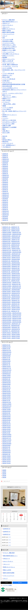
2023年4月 (5, 204)
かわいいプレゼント (7, 25)
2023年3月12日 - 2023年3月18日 (11, 302)
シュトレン (5, 118)
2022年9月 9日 (6, 447)
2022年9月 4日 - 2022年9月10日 (11, 325)
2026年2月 (5, 155)
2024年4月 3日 (6, 386)
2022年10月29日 (6, 443)
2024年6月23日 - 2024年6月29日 (11, 259)
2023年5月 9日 (6, 413)
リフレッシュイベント (8, 34)
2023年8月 (5, 198)
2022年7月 (5, 220)
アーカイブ (5, 525)
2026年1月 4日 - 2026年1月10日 (11, 230)
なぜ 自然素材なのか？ (9, 145)
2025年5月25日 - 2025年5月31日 (11, 243)
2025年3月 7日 (6, 364)
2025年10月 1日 (6, 354)
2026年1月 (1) (6, 534)
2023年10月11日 (6, 406)
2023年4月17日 (6, 414)
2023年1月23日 (6, 429)
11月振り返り (6, 80)
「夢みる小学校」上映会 (9, 104)
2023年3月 (5, 205)
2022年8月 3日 (6, 454)
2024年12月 (5, 175)
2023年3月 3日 (6, 422)
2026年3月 (5, 153)
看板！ (4, 129)
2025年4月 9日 (6, 363)
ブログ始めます (6, 147)
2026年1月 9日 (6, 348)
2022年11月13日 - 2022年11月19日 (11, 318)
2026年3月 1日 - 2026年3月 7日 (10, 227)
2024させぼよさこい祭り (9, 44)
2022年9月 (5, 216)
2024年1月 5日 (6, 400)
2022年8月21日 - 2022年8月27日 (11, 329)
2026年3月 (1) (6, 528)
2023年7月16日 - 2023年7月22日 (11, 291)
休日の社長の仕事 (7, 86)
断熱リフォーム (6, 95)
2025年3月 (5, 171)
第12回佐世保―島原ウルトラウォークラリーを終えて (14, 90)
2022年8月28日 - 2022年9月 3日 (11, 327)
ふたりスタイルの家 (7, 39)
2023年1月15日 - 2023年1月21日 (11, 309)
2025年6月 (5, 166)
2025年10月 (5, 161)
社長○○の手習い (6, 100)
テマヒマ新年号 (6, 109)
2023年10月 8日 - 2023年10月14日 (11, 288)
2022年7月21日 (6, 461)
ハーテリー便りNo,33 (8, 73)
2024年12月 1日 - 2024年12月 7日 (11, 250)
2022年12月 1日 (6, 438)
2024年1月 (5, 191)
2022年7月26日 (6, 457)
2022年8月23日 (6, 450)
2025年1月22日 (6, 366)
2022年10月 (5, 214)
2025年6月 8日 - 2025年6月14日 (11, 241)
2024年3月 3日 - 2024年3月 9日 (10, 271)
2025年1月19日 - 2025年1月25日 (11, 248)
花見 (3, 37)
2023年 (4, 475)
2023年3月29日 (6, 418)
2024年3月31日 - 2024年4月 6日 (11, 268)
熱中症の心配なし (7, 139)
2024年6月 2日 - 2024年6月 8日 (10, 261)
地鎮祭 (4, 105)
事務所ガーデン (6, 98)
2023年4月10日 (6, 416)
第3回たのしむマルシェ (8, 28)
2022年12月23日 (6, 436)
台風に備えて (6, 130)
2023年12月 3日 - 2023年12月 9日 (11, 284)
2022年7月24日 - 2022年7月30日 (11, 334)
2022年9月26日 (6, 445)
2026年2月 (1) (6, 531)
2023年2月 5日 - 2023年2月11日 (11, 305)
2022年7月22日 (6, 459)
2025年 (4, 472)
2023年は (4, 116)
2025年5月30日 (6, 361)
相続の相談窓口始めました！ (10, 21)
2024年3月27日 (6, 388)
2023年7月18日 (6, 409)
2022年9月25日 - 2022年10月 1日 (11, 323)
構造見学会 (5, 141)
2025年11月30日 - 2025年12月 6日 (11, 232)
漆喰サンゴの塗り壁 (7, 61)
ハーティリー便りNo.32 (8, 79)
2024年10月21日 (6, 370)
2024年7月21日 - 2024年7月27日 (11, 257)
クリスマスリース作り (8, 43)
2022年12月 (5, 211)
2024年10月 (5, 177)
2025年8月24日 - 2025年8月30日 (11, 237)
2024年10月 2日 (6, 372)
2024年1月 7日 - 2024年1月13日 (11, 280)
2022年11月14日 (6, 440)
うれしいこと (6, 27)
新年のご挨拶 (6, 77)
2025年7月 (5, 164)
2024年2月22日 (6, 391)
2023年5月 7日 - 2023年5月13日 (11, 295)
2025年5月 (5, 168)
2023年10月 (5, 197)
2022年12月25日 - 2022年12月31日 (11, 313)
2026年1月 (5, 157)
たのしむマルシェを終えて (9, 46)
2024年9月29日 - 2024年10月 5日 (11, 254)
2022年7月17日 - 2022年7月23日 (11, 336)
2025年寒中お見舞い (7, 41)
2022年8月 (5, 218)
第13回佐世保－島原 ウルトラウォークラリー (13, 70)
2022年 (4, 477)
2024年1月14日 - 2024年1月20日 (11, 279)
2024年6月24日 (6, 377)
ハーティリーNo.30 (7, 107)
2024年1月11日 (6, 398)
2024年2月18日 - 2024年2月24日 (11, 273)
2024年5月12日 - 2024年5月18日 (11, 264)
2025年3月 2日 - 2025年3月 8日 (10, 246)
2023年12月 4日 (6, 402)
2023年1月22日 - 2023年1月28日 (11, 307)
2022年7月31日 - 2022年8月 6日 (11, 332)
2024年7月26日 (6, 375)
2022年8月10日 (6, 452)
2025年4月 (5, 170)
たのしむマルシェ (7, 82)
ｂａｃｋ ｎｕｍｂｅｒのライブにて (12, 93)
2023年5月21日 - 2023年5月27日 (11, 293)
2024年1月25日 (6, 395)
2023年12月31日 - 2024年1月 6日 (11, 282)
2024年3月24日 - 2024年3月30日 (11, 270)
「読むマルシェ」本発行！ (9, 96)
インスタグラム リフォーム (10, 66)
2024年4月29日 (6, 384)
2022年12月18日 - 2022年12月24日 (11, 314)
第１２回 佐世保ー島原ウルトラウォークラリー (14, 112)
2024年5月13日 (6, 382)
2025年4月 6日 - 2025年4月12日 (11, 245)
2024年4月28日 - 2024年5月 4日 (11, 266)
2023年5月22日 (6, 411)
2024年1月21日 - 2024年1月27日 (11, 277)
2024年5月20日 (6, 380)
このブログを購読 (7, 585)
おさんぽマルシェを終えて (9, 122)
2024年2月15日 (6, 393)
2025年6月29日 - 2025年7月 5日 (11, 239)
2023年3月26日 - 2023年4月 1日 (11, 300)
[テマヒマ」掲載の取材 (8, 19)
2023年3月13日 (6, 420)
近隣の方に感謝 (6, 125)
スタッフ (4, 36)
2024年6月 (5, 182)
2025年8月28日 (6, 355)
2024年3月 (5, 187)
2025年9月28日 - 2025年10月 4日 (11, 236)
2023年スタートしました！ (9, 114)
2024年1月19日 (6, 397)
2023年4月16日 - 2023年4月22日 (11, 297)
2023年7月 (5, 200)
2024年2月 (5, 189)
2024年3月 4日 (6, 389)
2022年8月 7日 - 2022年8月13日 (11, 331)
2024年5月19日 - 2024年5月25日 (11, 263)
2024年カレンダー (7, 75)
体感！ (4, 138)
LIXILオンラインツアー (8, 59)
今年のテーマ (6, 23)
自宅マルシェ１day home (9, 120)
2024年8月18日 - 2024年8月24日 (11, 255)
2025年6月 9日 (6, 359)
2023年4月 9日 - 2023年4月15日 (11, 298)
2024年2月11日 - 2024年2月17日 (11, 275)
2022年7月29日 (6, 456)
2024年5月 (5, 184)
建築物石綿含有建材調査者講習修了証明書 (13, 84)
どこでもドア (6, 102)
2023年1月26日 (6, 427)
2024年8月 (5, 179)
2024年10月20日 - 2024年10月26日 (11, 252)
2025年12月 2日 (6, 350)
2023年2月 (5, 207)
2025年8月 (5, 162)
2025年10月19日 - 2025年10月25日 (11, 234)
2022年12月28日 (6, 434)
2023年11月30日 (6, 404)
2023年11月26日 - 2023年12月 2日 (11, 286)
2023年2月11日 (6, 425)
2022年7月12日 (6, 463)
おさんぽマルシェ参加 (8, 123)
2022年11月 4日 (6, 441)
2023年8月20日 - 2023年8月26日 (11, 289)
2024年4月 (5, 186)
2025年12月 (5, 159)
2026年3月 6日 (6, 345)
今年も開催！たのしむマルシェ (10, 53)
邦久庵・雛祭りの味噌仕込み (10, 64)
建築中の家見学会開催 (8, 32)
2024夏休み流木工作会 (8, 48)
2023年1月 (5, 209)
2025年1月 (5, 173)
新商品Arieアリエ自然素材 (9, 127)
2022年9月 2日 (6, 449)
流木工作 (4, 136)
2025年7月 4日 (6, 357)
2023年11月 (5, 195)
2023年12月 (5, 193)
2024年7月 (5, 180)
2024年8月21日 (6, 373)
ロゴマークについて (7, 143)
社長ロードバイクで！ (8, 55)
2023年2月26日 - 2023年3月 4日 (11, 304)
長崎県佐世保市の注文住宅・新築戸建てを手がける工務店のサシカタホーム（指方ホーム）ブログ (14, 4)
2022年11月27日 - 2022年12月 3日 (11, 316)
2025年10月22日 (6, 352)
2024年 (4, 473)
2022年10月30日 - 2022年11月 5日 (11, 320)
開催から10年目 (6, 30)
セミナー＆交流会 (7, 68)
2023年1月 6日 (6, 432)
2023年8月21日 (6, 407)
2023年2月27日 (6, 423)
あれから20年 (6, 132)
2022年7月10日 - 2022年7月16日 (11, 338)
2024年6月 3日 (6, 379)
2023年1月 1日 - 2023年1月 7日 (10, 311)
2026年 (4, 470)
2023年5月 (5, 202)
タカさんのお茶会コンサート (10, 88)
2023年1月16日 (6, 431)
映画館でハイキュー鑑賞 (9, 50)
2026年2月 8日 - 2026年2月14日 (11, 229)
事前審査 (4, 57)
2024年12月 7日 (6, 368)
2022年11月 (5, 213)
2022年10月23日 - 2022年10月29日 (11, 322)
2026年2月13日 (6, 346)
